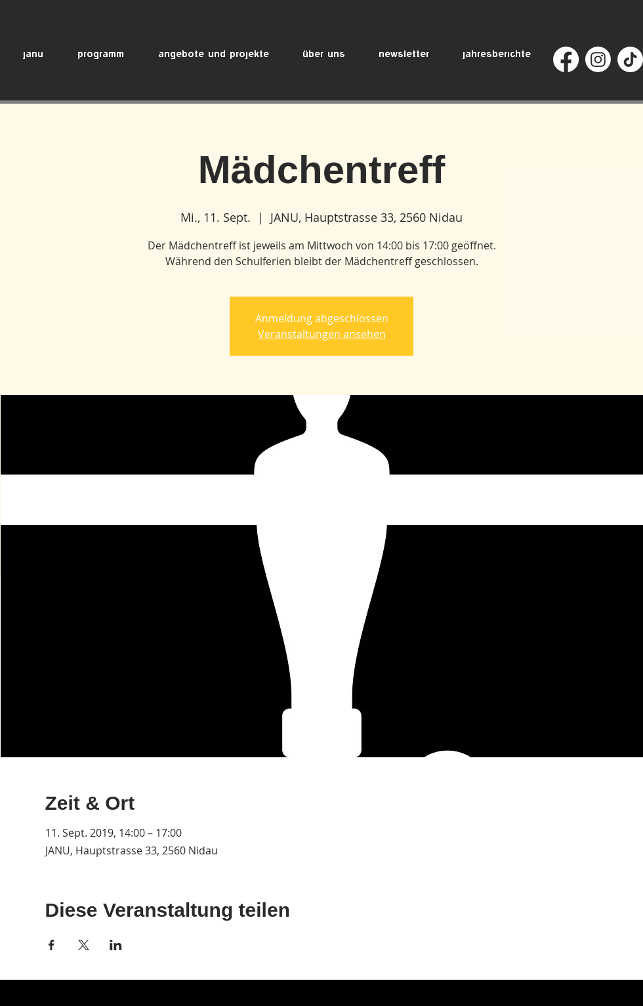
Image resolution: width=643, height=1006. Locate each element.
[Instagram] (598, 59)
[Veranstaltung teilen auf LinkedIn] (116, 945)
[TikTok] (630, 59)
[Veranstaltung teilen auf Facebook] (51, 945)
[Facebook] (566, 59)
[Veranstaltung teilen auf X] (83, 945)
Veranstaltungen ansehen (322, 334)
